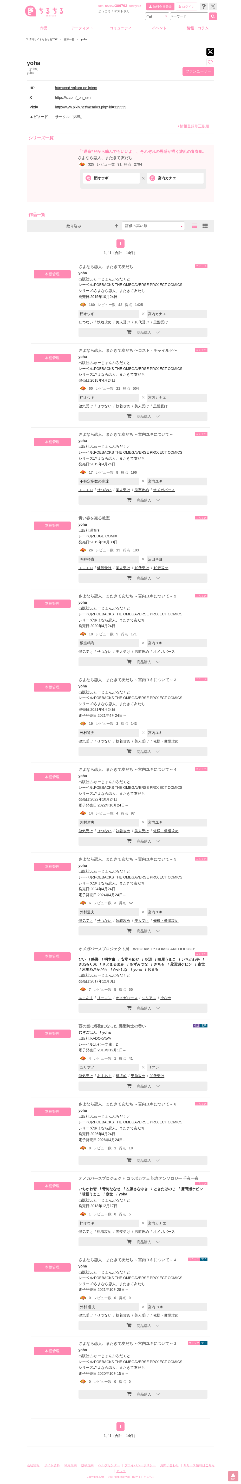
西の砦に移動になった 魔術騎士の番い (112, 1026)
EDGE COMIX (105, 536)
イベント (159, 28)
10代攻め (160, 568)
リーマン (104, 998)
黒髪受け (160, 322)
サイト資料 (52, 1465)
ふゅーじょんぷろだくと (110, 279)
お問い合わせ (169, 1465)
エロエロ (86, 490)
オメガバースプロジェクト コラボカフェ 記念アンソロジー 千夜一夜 (139, 1178)
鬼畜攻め (141, 490)
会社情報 (33, 1465)
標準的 (121, 1076)
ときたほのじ (164, 1189)
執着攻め (104, 322)
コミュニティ (121, 28)
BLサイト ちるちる (143, 1476)
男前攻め (141, 651)
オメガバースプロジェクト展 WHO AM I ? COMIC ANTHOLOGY (137, 949)
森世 (201, 964)
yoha (83, 273)
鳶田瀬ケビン (181, 964)
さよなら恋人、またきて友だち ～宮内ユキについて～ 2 (128, 596)
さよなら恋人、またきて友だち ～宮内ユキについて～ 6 (128, 1104)
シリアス (149, 998)
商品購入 (139, 332)
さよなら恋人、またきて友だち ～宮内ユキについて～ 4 (128, 769)
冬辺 (148, 959)
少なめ (165, 998)
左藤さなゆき (137, 1189)
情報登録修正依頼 (193, 126)
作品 (43, 28)
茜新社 (95, 530)
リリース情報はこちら (199, 1465)
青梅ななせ (111, 1189)
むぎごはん (88, 1032)
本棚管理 (52, 274)
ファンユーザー (198, 71)
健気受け (86, 406)
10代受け (141, 322)
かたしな (120, 969)
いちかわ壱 (190, 959)
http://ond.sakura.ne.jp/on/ (76, 88)
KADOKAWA (100, 1038)
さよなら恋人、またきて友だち (105, 157)
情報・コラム (198, 28)
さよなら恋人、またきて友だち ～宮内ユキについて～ (126, 434)
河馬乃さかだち (94, 969)
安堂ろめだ (130, 959)
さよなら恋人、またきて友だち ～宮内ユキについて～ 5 (128, 859)
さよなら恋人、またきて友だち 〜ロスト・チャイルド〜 (128, 350)
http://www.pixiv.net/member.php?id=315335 (90, 107)
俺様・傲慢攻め (166, 741)
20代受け (157, 1076)
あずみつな (139, 964)
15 (139, 6)
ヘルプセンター (109, 1465)
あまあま (86, 998)
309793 (121, 6)
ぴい (82, 959)
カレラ (121, 1471)
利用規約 (70, 1465)
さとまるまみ (113, 964)
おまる (152, 969)
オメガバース (164, 490)
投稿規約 (87, 1465)
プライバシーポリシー (140, 1465)
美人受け (123, 322)
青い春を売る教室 (94, 518)
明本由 (109, 959)
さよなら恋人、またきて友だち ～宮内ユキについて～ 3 (128, 680)
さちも (159, 964)
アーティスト (82, 28)
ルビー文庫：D (106, 1044)
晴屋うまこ (167, 959)
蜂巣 (95, 959)
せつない (86, 322)
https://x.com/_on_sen (73, 97)
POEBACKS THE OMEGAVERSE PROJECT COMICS (138, 285)
